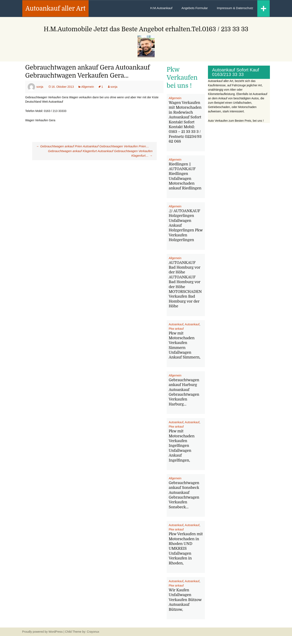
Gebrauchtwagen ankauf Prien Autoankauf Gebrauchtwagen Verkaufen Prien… (92, 146)
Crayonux (92, 631)
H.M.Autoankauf (161, 8)
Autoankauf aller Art (55, 8)
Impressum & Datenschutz (235, 8)
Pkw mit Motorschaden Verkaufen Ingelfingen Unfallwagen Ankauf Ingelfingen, (182, 445)
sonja (39, 86)
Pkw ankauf (176, 328)
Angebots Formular (195, 8)
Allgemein (87, 86)
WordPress (56, 631)
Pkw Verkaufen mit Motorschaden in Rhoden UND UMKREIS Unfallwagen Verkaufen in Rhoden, (186, 548)
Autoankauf (176, 324)
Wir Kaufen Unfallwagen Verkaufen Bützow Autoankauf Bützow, (185, 600)
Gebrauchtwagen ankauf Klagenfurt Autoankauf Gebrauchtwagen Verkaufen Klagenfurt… (100, 153)
